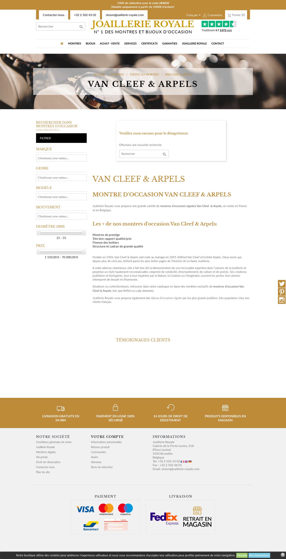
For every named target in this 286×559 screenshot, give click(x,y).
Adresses (96, 462)
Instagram (282, 300)
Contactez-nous (53, 15)
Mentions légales (46, 452)
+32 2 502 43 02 (85, 15)
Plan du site (43, 472)
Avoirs (94, 457)
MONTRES (74, 43)
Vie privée (42, 457)
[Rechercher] (60, 26)
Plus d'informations (259, 555)
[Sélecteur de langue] (194, 15)
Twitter (282, 284)
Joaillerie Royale (194, 43)
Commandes (98, 452)
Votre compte (107, 437)
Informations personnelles (106, 442)
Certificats (149, 43)
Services (130, 43)
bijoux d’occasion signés (166, 298)
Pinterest (282, 292)
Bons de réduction (102, 467)
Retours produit (100, 447)
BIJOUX (90, 43)
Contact (217, 43)
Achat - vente (110, 43)
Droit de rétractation (48, 462)
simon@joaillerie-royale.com (125, 15)
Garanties (169, 43)
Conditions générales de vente (54, 442)
